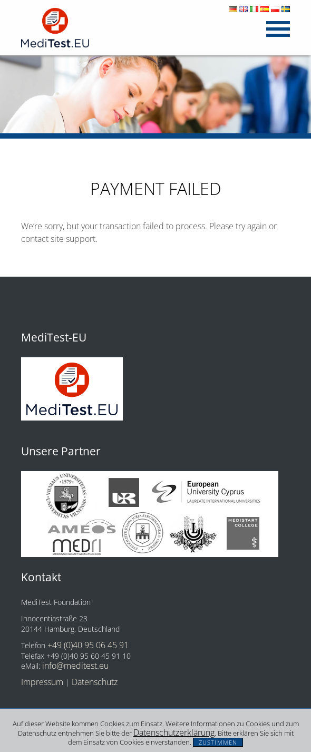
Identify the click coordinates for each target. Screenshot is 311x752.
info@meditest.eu (75, 665)
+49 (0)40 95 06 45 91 (88, 645)
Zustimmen (218, 742)
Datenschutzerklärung (174, 732)
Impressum (42, 682)
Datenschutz (95, 682)
